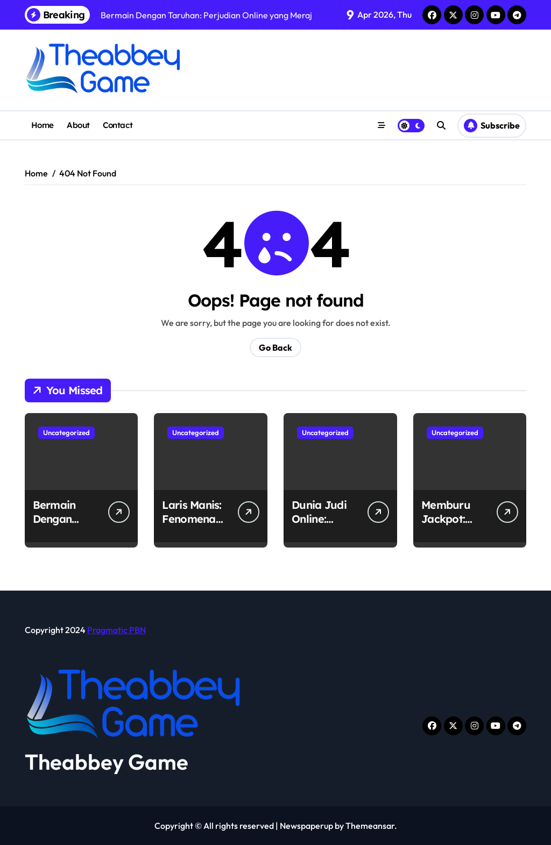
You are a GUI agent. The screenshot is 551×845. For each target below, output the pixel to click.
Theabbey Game (106, 761)
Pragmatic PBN (116, 629)
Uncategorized (66, 432)
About (78, 125)
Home (42, 125)
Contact (117, 125)
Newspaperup (306, 825)
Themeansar (369, 825)
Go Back (275, 347)
